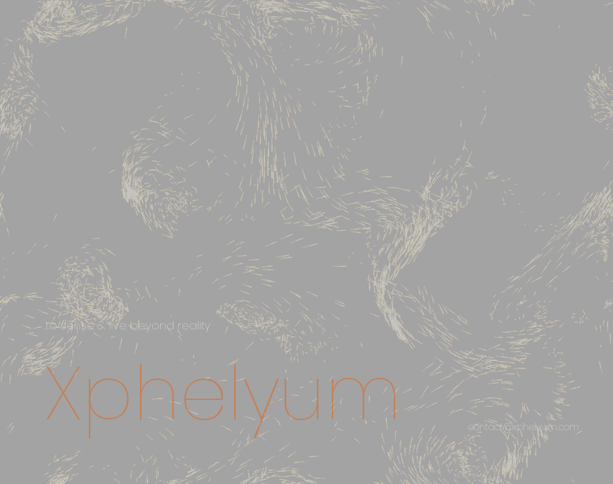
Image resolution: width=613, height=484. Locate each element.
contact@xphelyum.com (523, 427)
